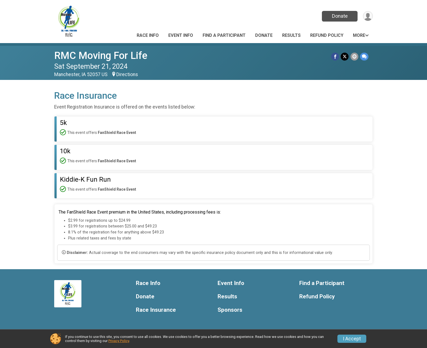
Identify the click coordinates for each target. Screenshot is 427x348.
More (359, 35)
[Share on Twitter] (345, 57)
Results (291, 35)
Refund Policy (326, 35)
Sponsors (230, 310)
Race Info (148, 35)
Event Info (180, 35)
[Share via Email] (354, 57)
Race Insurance (156, 310)
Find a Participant (224, 35)
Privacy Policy (118, 341)
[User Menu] (368, 16)
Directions (127, 74)
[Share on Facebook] (335, 57)
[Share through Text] (364, 57)
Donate (339, 16)
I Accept (352, 338)
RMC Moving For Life (100, 55)
